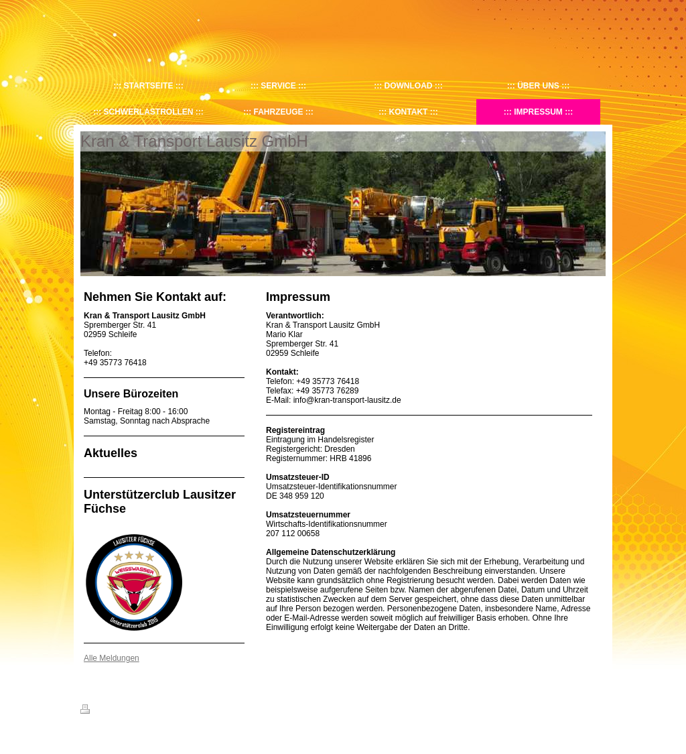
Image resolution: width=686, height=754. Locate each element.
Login (597, 709)
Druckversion (109, 711)
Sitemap (156, 711)
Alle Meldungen (111, 658)
